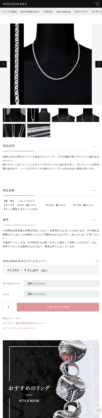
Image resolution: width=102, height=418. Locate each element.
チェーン (41, 323)
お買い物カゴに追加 (58, 307)
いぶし (6, 294)
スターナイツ (81, 11)
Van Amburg (63, 11)
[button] (3, 64)
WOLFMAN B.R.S (30, 11)
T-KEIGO (48, 11)
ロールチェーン (11, 283)
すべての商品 (10, 11)
